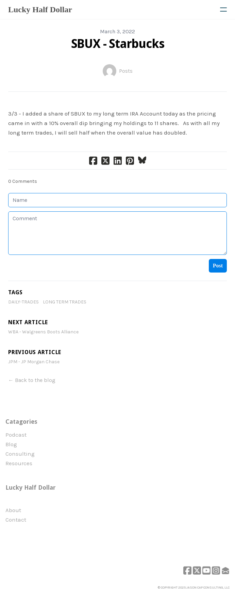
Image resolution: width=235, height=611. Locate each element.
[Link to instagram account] (216, 570)
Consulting (20, 453)
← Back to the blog (31, 380)
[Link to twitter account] (197, 570)
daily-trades (23, 302)
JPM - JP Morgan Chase (34, 362)
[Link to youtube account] (206, 570)
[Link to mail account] (225, 570)
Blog (11, 444)
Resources (18, 463)
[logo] (40, 9)
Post (218, 265)
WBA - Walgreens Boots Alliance (43, 332)
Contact (15, 519)
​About (13, 510)
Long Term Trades (64, 302)
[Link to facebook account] (187, 570)
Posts (126, 71)
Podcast (16, 434)
